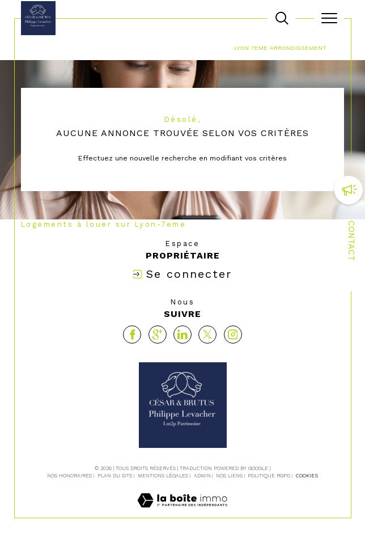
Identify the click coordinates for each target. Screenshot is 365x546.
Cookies (307, 476)
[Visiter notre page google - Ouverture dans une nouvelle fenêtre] (157, 334)
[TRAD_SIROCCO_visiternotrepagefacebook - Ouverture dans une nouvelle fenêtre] (132, 334)
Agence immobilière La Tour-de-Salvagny (90, 47)
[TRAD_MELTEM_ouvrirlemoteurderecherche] (282, 18)
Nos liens (229, 476)
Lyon (217, 47)
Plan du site (115, 476)
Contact (351, 241)
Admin (202, 476)
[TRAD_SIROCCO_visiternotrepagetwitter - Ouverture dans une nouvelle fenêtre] (207, 334)
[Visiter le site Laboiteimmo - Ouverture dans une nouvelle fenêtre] (182, 512)
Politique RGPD (269, 476)
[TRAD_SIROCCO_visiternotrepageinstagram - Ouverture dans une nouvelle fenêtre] (233, 334)
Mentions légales (163, 476)
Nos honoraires (69, 476)
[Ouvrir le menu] (329, 18)
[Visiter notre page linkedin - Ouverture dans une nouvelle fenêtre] (182, 334)
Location (185, 47)
